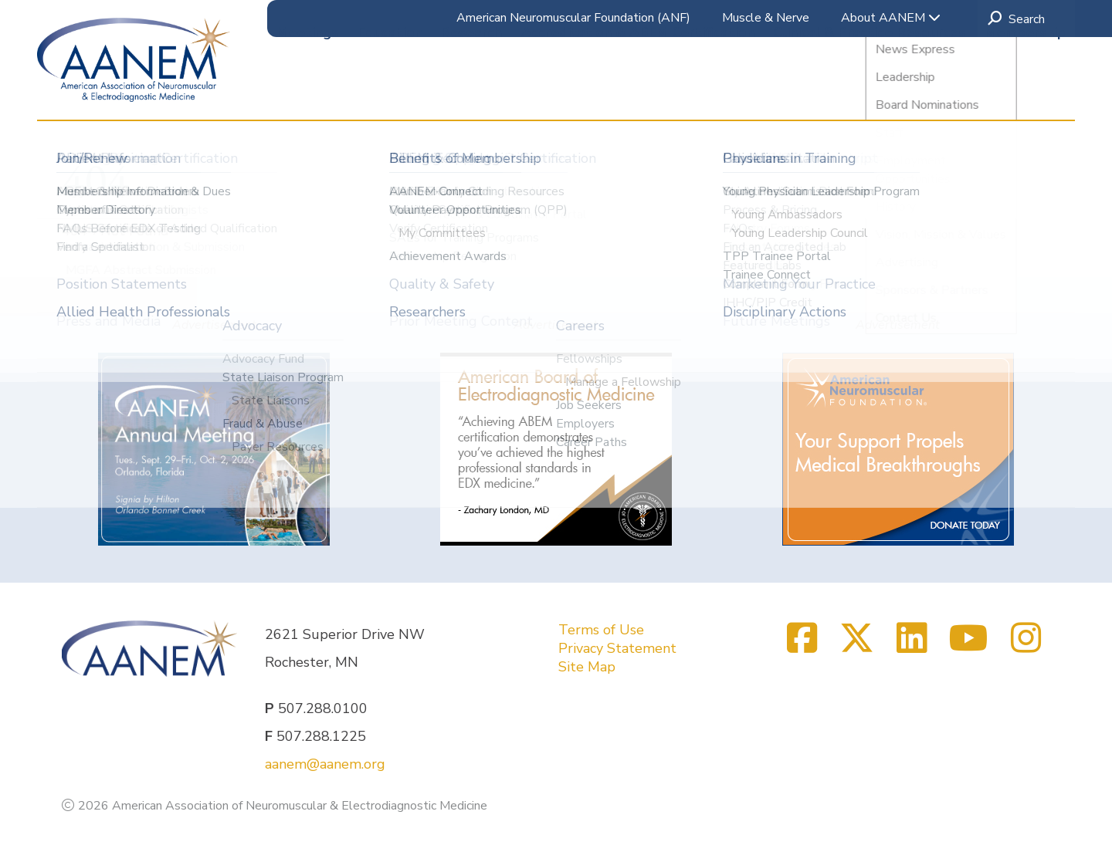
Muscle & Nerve (765, 17)
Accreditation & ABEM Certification (637, 92)
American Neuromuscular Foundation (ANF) (573, 17)
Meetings (307, 92)
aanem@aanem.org (325, 764)
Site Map (586, 667)
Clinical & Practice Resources (869, 92)
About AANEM (891, 17)
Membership (1025, 92)
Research (471, 92)
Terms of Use (601, 629)
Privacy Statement (617, 648)
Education (390, 92)
